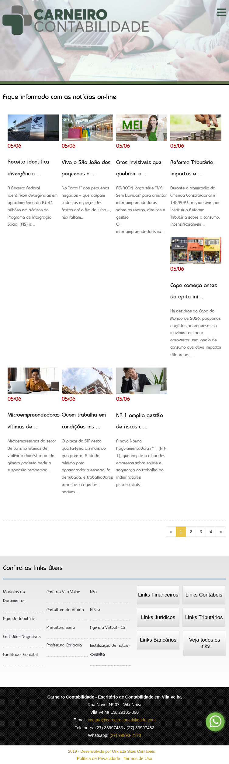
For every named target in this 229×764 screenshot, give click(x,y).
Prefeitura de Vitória (65, 612)
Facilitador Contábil (20, 657)
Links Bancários (158, 640)
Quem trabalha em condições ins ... (87, 455)
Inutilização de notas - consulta (110, 652)
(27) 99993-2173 (125, 735)
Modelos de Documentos (14, 598)
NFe (93, 594)
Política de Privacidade (99, 758)
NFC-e (95, 611)
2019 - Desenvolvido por (114, 751)
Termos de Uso (137, 758)
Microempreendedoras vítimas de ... (34, 444)
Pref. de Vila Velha (63, 594)
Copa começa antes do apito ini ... (195, 322)
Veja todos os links (204, 643)
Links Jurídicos (158, 617)
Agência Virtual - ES (107, 629)
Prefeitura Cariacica (64, 647)
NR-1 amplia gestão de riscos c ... (141, 452)
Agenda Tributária (19, 621)
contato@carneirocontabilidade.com (122, 719)
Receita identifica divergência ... (33, 195)
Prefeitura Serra (61, 629)
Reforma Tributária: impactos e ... (195, 195)
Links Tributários (204, 617)
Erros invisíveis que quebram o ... (141, 199)
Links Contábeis (204, 595)
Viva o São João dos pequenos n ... (87, 192)
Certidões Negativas (21, 639)
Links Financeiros (158, 595)
